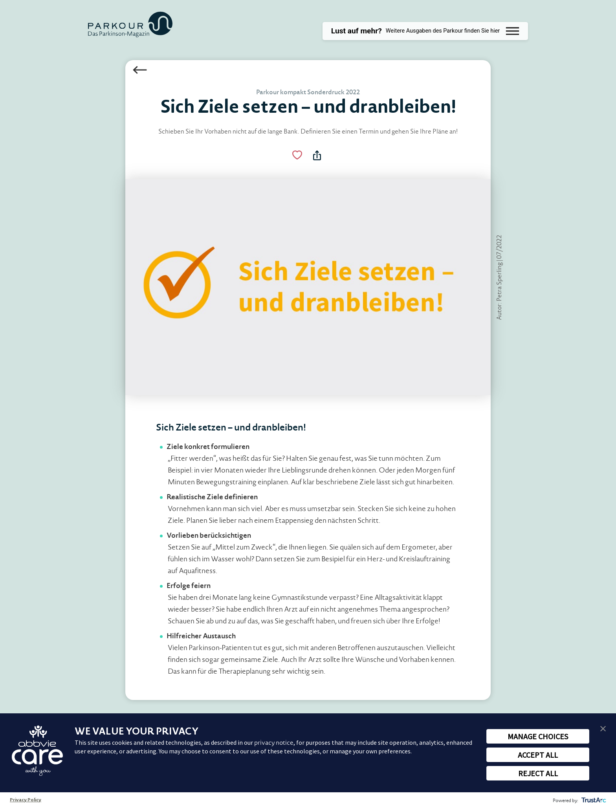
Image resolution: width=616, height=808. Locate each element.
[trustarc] (593, 800)
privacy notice (273, 742)
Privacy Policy (25, 800)
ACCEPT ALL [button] (538, 755)
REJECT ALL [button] (538, 773)
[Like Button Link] (296, 156)
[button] (603, 728)
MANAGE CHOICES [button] (538, 736)
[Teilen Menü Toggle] (318, 156)
